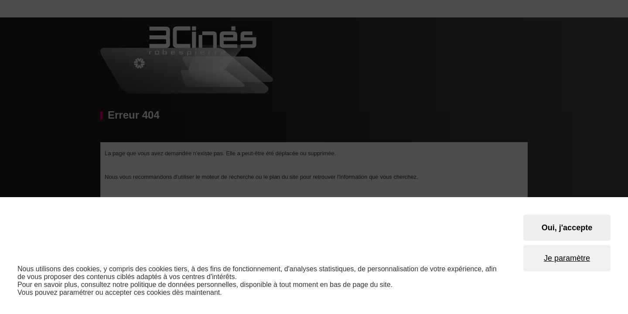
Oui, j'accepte (567, 227)
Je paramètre (567, 258)
